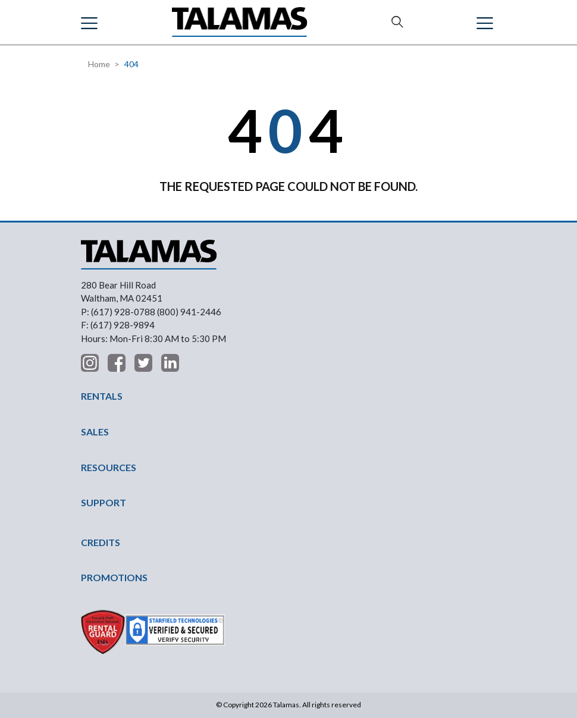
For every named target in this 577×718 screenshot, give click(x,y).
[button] (91, 22)
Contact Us (487, 22)
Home (99, 64)
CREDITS (100, 542)
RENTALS (102, 396)
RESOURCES (108, 467)
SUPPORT (103, 502)
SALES (95, 431)
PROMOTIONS (114, 577)
